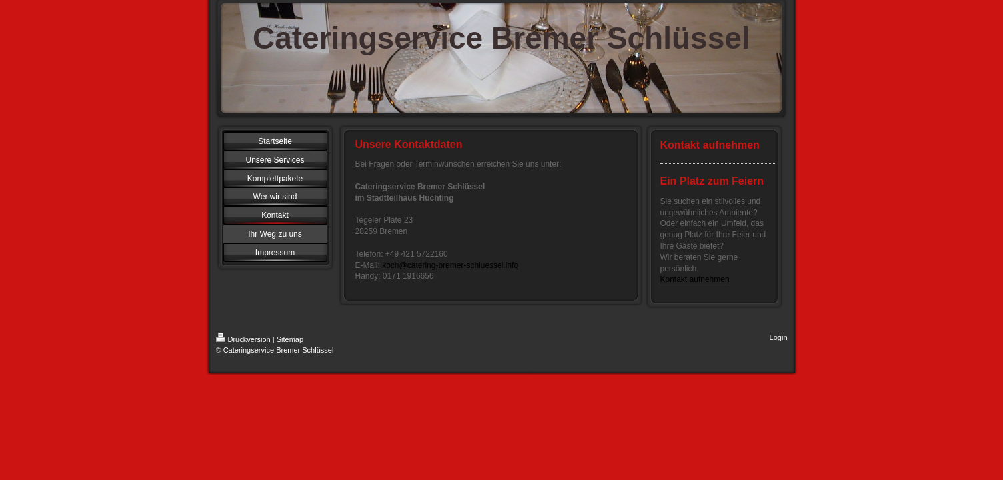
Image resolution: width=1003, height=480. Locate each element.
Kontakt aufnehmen (695, 279)
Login (779, 337)
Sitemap (290, 339)
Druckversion (243, 339)
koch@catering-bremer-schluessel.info (450, 265)
